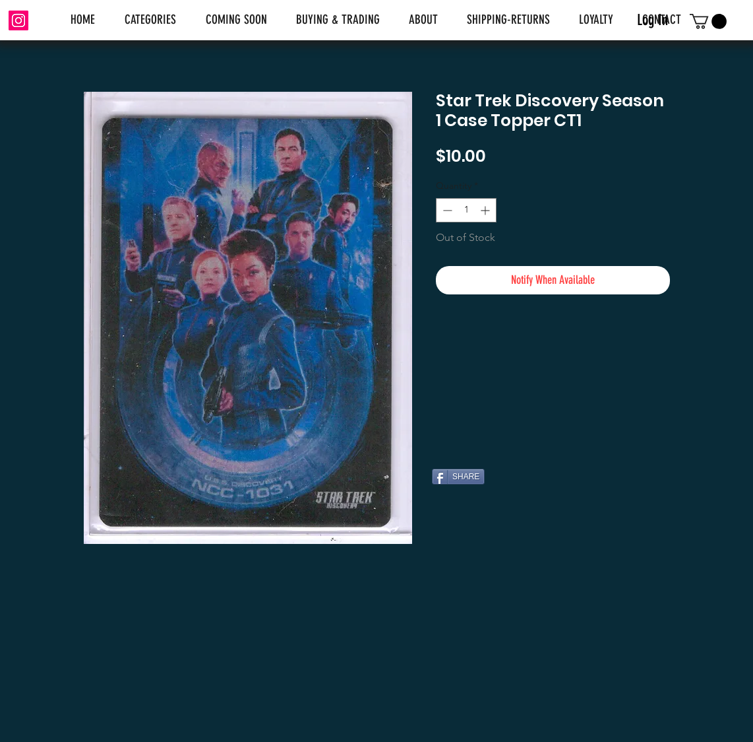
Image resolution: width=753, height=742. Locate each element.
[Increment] (486, 210)
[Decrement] (446, 210)
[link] (708, 21)
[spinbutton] (466, 210)
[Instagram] (18, 20)
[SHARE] (458, 477)
